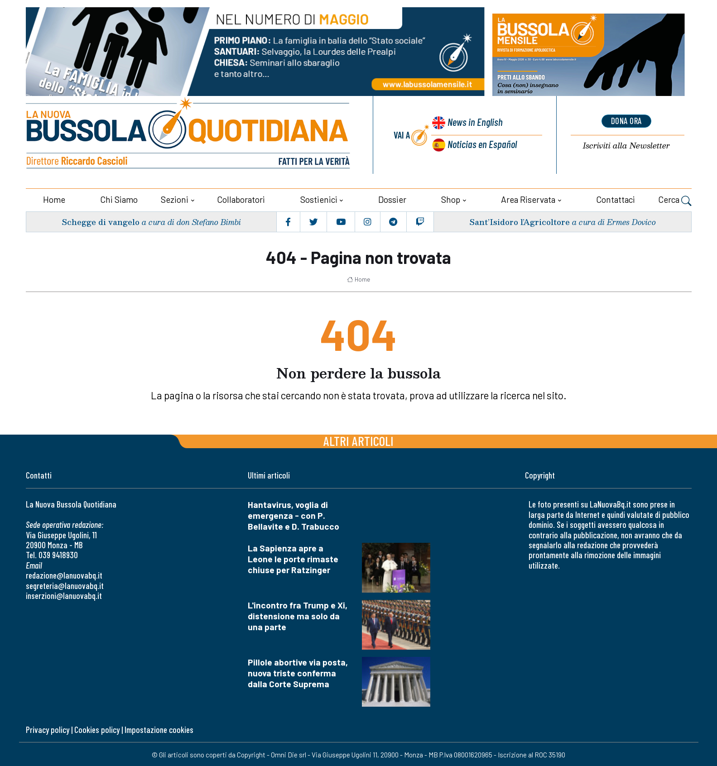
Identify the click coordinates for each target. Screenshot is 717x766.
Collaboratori (241, 198)
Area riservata (528, 198)
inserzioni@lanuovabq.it (64, 594)
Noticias (482, 143)
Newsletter (626, 145)
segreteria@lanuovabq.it (65, 584)
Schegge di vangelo (100, 220)
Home (54, 198)
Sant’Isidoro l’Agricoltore (519, 220)
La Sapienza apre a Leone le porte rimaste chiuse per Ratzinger (293, 557)
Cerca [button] (675, 199)
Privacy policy (47, 728)
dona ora (626, 120)
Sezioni (174, 198)
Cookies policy (97, 728)
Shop (450, 198)
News (474, 122)
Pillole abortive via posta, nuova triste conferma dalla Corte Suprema (298, 672)
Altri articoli (358, 439)
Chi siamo (119, 198)
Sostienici (318, 198)
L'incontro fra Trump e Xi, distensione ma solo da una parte (297, 614)
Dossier (392, 198)
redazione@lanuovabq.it (64, 574)
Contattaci (615, 198)
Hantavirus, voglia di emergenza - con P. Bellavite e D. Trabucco (293, 514)
